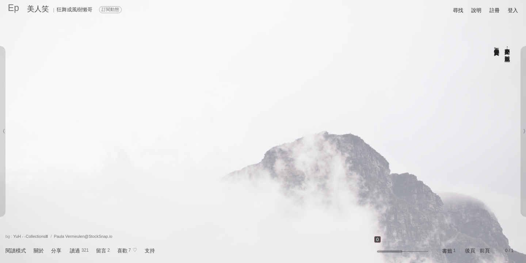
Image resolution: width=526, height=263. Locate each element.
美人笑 (38, 9)
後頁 (470, 251)
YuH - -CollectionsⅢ (30, 236)
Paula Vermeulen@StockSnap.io (83, 236)
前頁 (485, 251)
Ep (13, 8)
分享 (56, 251)
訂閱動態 (110, 9)
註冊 (494, 10)
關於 (39, 251)
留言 (101, 251)
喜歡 (122, 251)
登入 (513, 10)
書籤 (447, 251)
